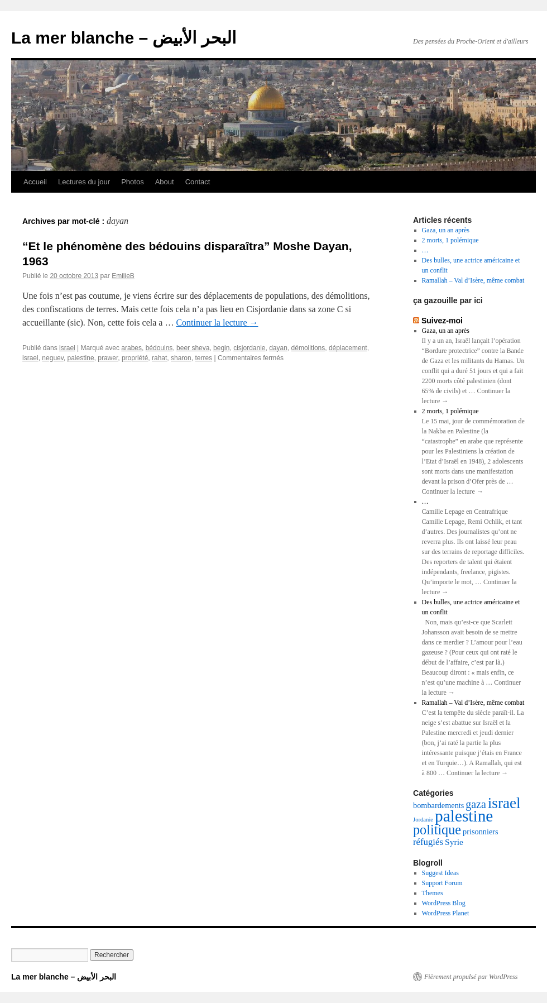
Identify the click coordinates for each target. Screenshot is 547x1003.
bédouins (159, 348)
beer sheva (192, 348)
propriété (135, 358)
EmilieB (123, 276)
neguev (52, 358)
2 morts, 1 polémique (450, 240)
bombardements (438, 805)
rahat (159, 358)
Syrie (454, 842)
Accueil (35, 182)
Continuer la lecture (217, 322)
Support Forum (442, 883)
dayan (278, 348)
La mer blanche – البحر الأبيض (123, 37)
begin (221, 348)
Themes (432, 893)
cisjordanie (249, 348)
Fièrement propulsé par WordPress (470, 977)
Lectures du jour (84, 182)
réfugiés (428, 842)
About (164, 182)
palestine (81, 358)
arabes (131, 348)
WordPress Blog (444, 903)
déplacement (348, 348)
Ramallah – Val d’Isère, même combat (473, 280)
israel (67, 348)
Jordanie (423, 819)
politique (437, 829)
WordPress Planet (445, 913)
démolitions (308, 348)
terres (203, 358)
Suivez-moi (442, 320)
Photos (132, 182)
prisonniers (480, 831)
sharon (181, 358)
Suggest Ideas (440, 873)
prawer (108, 358)
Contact (197, 182)
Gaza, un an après (445, 230)
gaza (476, 804)
